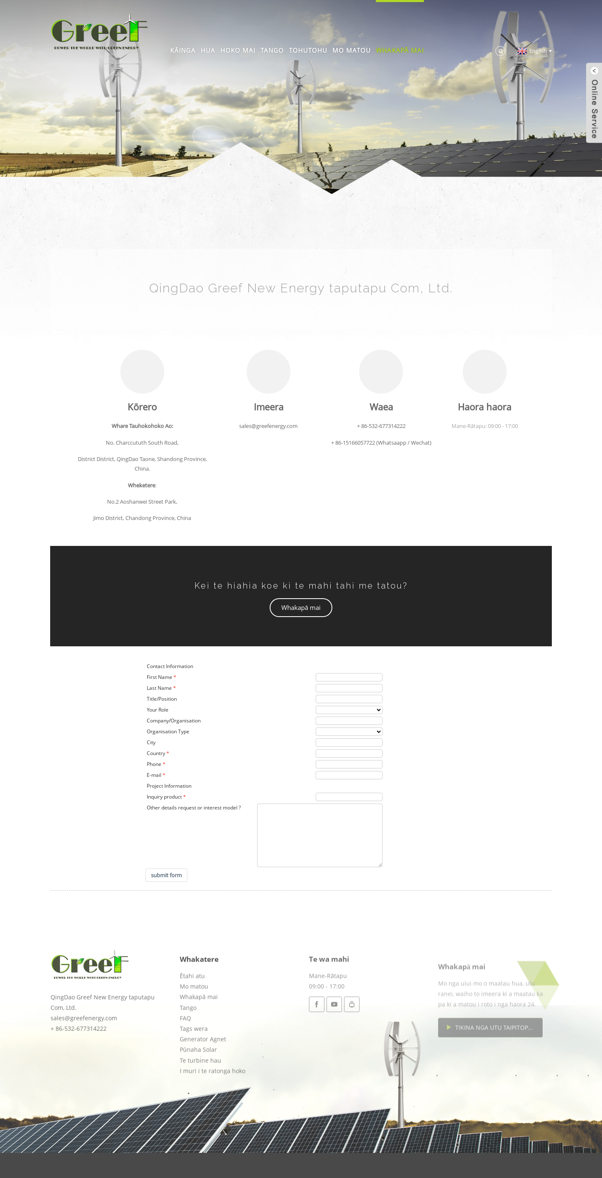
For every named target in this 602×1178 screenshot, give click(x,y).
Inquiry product (164, 796)
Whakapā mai (400, 50)
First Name (159, 677)
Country (156, 753)
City (151, 742)
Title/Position (162, 698)
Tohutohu (308, 50)
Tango (272, 50)
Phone (154, 764)
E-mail (154, 775)
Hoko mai (237, 50)
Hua (208, 50)
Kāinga (183, 50)
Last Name (159, 687)
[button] (301, 607)
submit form (166, 875)
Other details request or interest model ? (194, 807)
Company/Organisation (174, 720)
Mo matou (351, 50)
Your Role (157, 709)
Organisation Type (168, 731)
